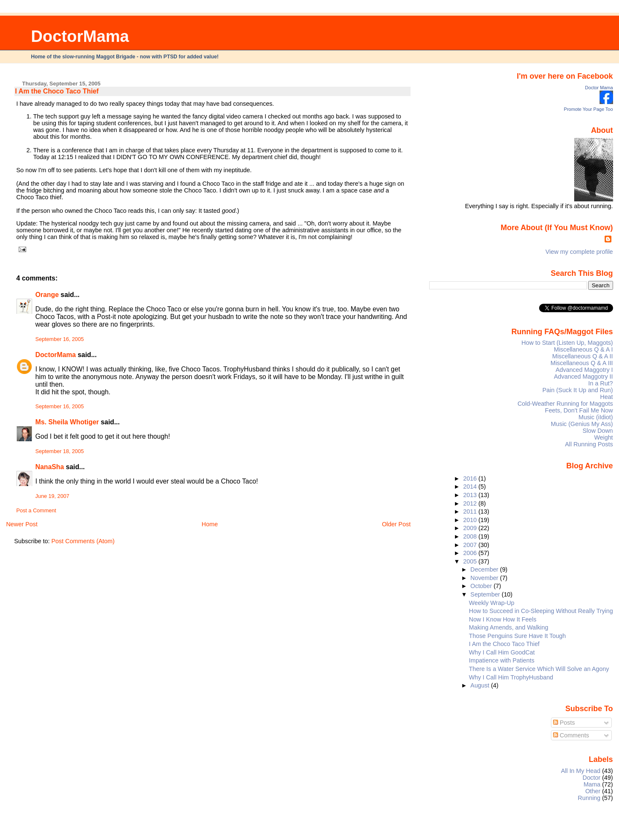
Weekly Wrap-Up (491, 602)
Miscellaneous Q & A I (583, 349)
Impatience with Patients (501, 660)
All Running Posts (589, 444)
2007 (471, 545)
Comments (571, 735)
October (482, 586)
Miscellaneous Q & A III (582, 363)
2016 (471, 478)
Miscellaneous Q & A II (582, 356)
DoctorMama (80, 36)
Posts (564, 722)
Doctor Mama (599, 87)
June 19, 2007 (52, 496)
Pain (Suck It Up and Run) (577, 390)
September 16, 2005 (60, 339)
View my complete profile (579, 251)
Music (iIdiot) (595, 417)
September (486, 594)
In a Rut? (600, 383)
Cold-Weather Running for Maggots (565, 403)
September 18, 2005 (60, 451)
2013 (471, 495)
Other (592, 791)
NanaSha (50, 466)
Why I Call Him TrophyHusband (511, 677)
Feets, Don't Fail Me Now (579, 410)
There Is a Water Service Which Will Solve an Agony (539, 668)
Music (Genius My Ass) (582, 424)
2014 (471, 486)
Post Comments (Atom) (83, 541)
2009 (471, 528)
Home (210, 524)
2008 (471, 536)
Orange (47, 294)
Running (589, 798)
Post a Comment (36, 511)
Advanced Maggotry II (583, 376)
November (485, 578)
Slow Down (598, 430)
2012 (471, 503)
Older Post (396, 524)
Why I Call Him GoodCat (502, 652)
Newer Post (21, 524)
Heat (606, 396)
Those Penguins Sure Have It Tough (517, 635)
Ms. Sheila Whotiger (67, 422)
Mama (591, 784)
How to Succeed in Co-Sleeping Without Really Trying (541, 611)
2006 (471, 553)
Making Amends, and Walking (508, 627)
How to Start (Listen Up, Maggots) (567, 342)
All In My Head (580, 770)
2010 (471, 520)
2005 (471, 561)
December (485, 569)
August (481, 685)
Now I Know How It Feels (503, 619)
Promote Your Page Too (588, 109)
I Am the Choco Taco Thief (57, 91)
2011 (471, 511)
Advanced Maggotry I (584, 369)
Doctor (591, 777)
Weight (603, 437)
